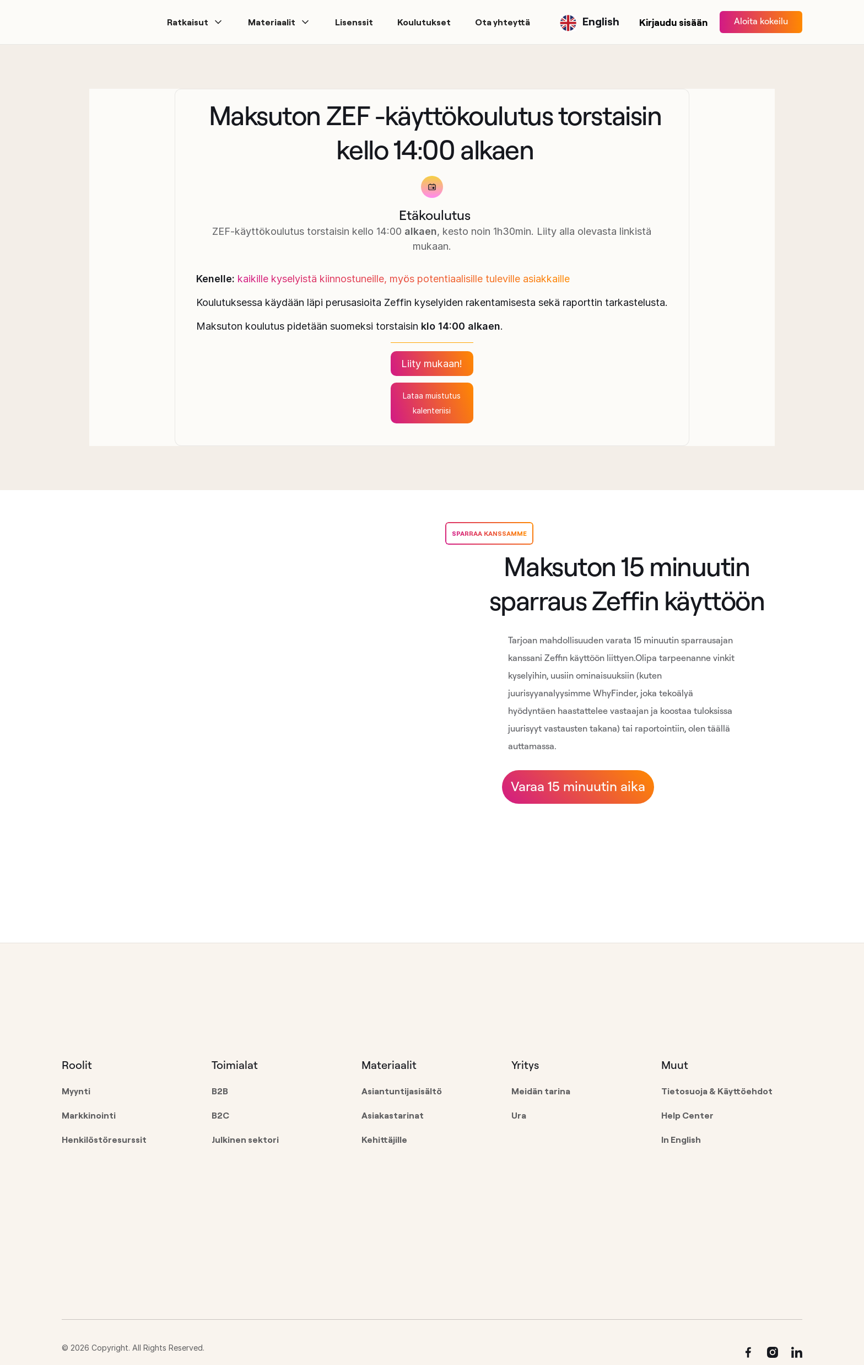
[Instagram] (772, 1352)
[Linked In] (796, 1352)
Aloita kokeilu (761, 20)
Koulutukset (424, 22)
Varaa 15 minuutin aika (578, 786)
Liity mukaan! (431, 363)
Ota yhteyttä (502, 22)
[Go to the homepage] (132, 1014)
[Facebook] (748, 1352)
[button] (195, 22)
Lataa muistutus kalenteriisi (432, 403)
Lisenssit (354, 22)
